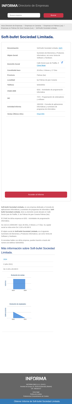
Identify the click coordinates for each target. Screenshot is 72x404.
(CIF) (60, 48)
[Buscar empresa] (24, 15)
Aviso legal (36, 392)
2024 (5, 259)
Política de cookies (36, 394)
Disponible (40, 114)
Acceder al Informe (36, 195)
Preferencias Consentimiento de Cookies (36, 396)
